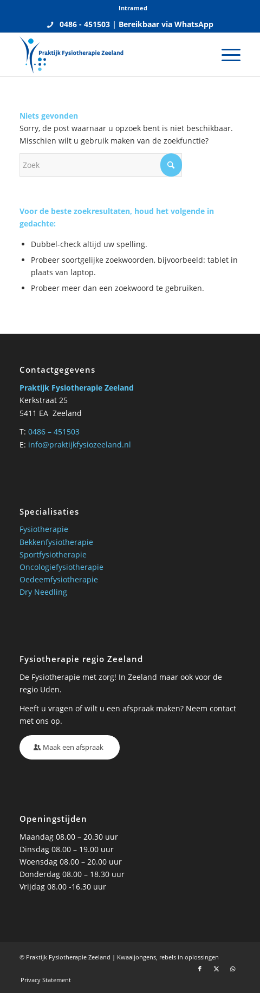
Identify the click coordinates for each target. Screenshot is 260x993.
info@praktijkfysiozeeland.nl (79, 444)
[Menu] (225, 54)
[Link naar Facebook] (200, 968)
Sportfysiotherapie (53, 554)
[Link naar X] (216, 968)
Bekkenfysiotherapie (56, 542)
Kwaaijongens (136, 957)
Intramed (133, 8)
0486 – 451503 (54, 431)
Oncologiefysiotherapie (61, 567)
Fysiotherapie (44, 529)
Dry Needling (43, 592)
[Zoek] (101, 165)
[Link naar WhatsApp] (232, 968)
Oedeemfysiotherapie (59, 579)
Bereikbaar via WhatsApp (166, 24)
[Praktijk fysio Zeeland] (108, 54)
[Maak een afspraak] (70, 747)
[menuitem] (133, 8)
